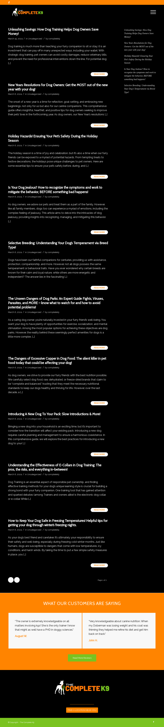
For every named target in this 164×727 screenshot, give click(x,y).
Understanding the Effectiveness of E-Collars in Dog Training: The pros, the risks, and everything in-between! (54, 467)
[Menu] (152, 12)
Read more (99, 74)
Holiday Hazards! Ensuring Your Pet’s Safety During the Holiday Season (138, 59)
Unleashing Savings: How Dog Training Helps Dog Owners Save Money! (139, 33)
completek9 (54, 38)
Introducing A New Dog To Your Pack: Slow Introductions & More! (54, 414)
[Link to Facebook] (9, 2)
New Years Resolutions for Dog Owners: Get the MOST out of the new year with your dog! (139, 46)
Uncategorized (35, 38)
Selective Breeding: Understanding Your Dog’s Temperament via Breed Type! (139, 89)
